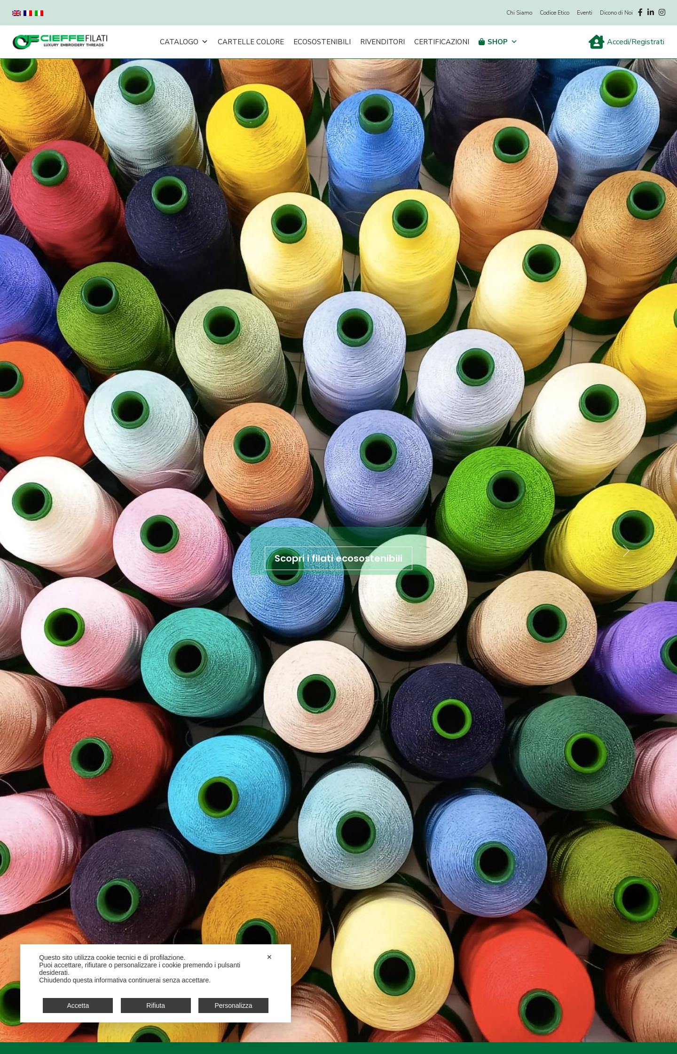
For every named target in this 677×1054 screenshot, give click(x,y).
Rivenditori (382, 42)
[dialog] (155, 983)
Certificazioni (441, 42)
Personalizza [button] (233, 1005)
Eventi (584, 12)
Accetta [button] (78, 1005)
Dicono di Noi (616, 12)
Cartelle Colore (251, 42)
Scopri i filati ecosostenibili (338, 558)
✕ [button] (269, 957)
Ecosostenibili (322, 42)
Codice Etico (554, 12)
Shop (503, 41)
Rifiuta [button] (155, 1005)
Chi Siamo (519, 12)
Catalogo (184, 41)
